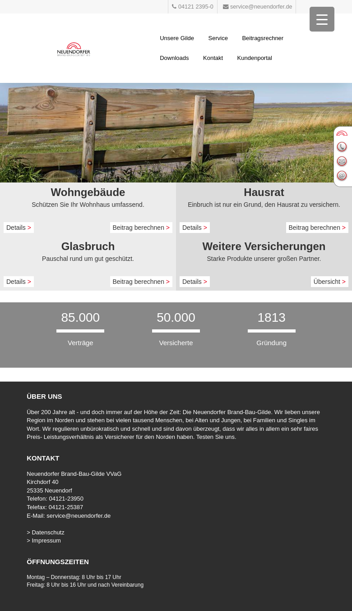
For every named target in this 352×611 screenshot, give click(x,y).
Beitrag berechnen (141, 227)
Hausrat (264, 192)
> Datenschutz (45, 532)
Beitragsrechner (262, 38)
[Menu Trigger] (322, 19)
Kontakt (213, 58)
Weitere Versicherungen (264, 246)
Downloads (174, 58)
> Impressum (44, 540)
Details (18, 227)
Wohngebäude (88, 192)
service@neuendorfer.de (78, 515)
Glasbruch (88, 246)
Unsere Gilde (177, 38)
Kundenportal (254, 58)
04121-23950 (66, 498)
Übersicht (330, 281)
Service (218, 38)
